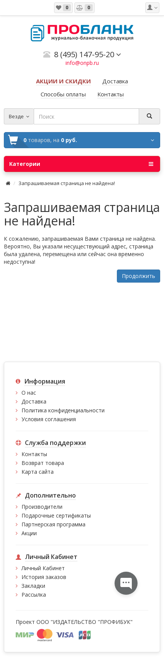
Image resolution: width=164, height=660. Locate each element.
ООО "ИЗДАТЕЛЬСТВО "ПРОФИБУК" (84, 621)
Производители (41, 506)
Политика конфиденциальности (63, 410)
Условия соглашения (48, 419)
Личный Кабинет (43, 568)
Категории (81, 164)
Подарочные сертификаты (56, 515)
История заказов (43, 577)
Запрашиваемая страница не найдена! (66, 183)
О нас (28, 392)
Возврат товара (42, 462)
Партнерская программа (53, 524)
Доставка (33, 401)
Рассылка (33, 594)
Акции (29, 533)
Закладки (33, 585)
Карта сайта (37, 471)
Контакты (34, 454)
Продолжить (138, 276)
